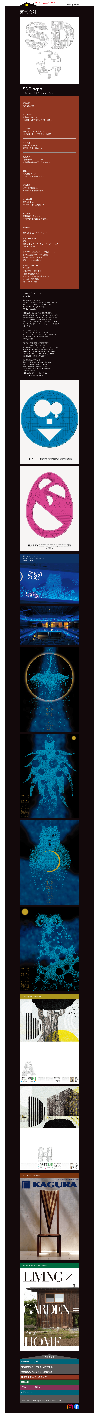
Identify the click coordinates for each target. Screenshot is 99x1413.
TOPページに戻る (29, 1361)
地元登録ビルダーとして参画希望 (37, 1367)
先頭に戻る (49, 1357)
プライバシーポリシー (31, 1387)
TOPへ (69, 5)
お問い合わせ (27, 1392)
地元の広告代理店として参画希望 (36, 1372)
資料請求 (76, 5)
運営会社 (25, 1382)
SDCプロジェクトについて (34, 1377)
